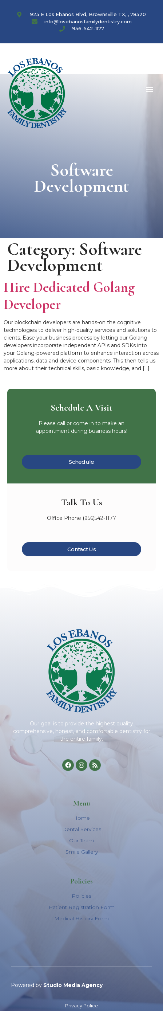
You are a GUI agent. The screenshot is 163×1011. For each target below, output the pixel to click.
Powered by (57, 985)
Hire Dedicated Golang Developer (69, 296)
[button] (150, 89)
